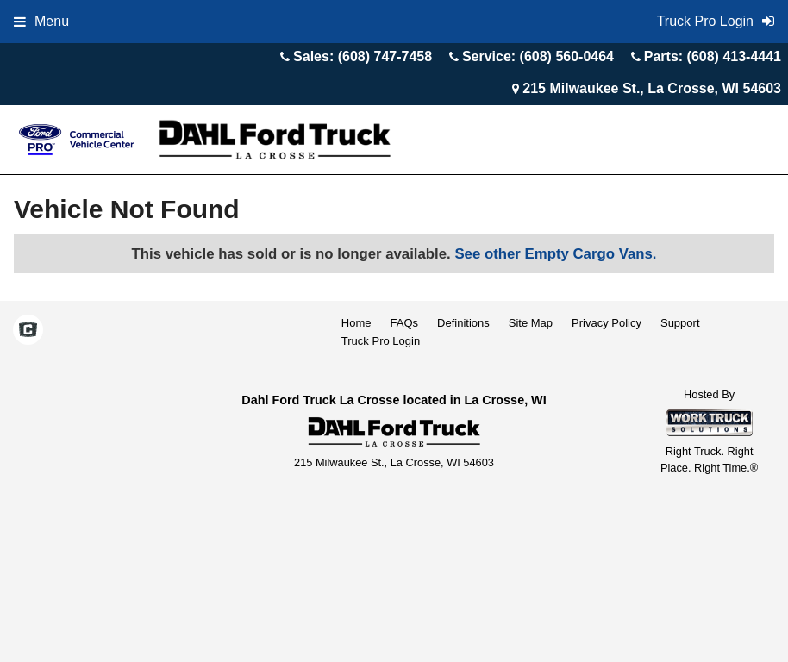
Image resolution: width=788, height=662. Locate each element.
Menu (41, 21)
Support (680, 322)
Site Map (531, 322)
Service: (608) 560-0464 (538, 56)
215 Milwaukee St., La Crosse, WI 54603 (651, 88)
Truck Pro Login (380, 340)
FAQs (405, 322)
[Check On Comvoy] (28, 331)
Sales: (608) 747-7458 (362, 56)
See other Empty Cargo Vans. (555, 254)
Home (356, 322)
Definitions (463, 322)
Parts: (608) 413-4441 (712, 56)
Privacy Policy (606, 322)
